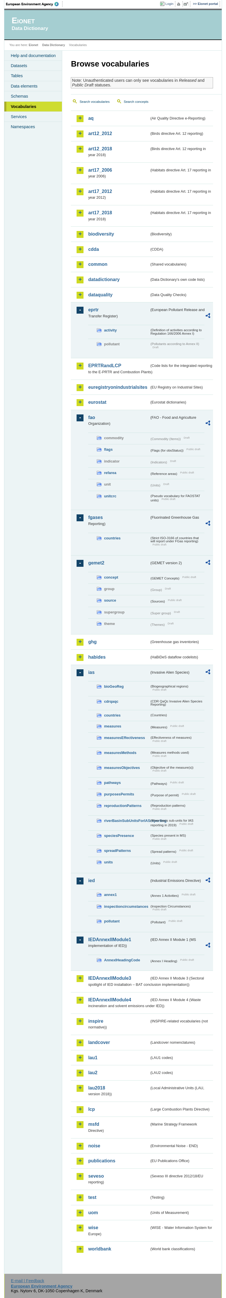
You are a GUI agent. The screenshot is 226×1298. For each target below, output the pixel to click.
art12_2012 (100, 133)
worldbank (99, 1248)
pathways (112, 782)
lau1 (92, 1057)
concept (111, 577)
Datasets (19, 65)
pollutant (111, 921)
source (110, 600)
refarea (110, 473)
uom (93, 1212)
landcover (99, 1042)
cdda (93, 249)
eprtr (93, 309)
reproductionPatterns (122, 806)
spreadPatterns (117, 850)
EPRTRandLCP (104, 365)
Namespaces (23, 126)
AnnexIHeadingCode (122, 960)
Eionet (33, 45)
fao (91, 417)
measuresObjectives (122, 767)
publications (101, 1160)
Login (169, 3)
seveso (96, 1176)
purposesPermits (119, 794)
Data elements (24, 86)
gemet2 (96, 562)
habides (96, 657)
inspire (95, 1021)
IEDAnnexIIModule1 (109, 939)
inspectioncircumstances (126, 906)
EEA (34, 4)
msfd (93, 1124)
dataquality (100, 294)
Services (18, 116)
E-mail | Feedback (27, 1280)
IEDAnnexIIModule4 (109, 999)
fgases (95, 517)
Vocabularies (23, 106)
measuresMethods (120, 753)
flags (108, 449)
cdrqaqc (111, 701)
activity (110, 330)
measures (112, 726)
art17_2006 (100, 170)
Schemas (19, 96)
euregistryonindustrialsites (117, 387)
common (97, 264)
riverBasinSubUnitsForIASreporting (126, 820)
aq (91, 118)
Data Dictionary (53, 45)
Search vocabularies (94, 101)
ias (91, 672)
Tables (17, 75)
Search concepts (136, 101)
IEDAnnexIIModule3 (109, 978)
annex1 (110, 895)
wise (93, 1227)
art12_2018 (100, 148)
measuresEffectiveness (124, 738)
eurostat (97, 402)
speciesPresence (119, 835)
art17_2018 (100, 212)
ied (91, 880)
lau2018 (96, 1087)
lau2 (92, 1072)
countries (112, 538)
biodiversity (101, 234)
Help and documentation (33, 55)
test (92, 1197)
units (108, 862)
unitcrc (110, 496)
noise (94, 1145)
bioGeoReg (114, 686)
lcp (91, 1109)
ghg (92, 641)
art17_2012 (100, 191)
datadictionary (103, 279)
